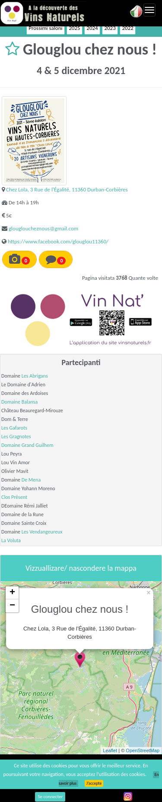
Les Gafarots (14, 428)
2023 (109, 28)
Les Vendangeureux (42, 532)
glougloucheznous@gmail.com (43, 228)
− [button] (12, 605)
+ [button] (12, 592)
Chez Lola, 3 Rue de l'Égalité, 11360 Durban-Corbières (67, 189)
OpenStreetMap (142, 750)
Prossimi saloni (45, 28)
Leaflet (110, 750)
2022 (127, 28)
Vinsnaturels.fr (43, 13)
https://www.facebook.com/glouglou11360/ (58, 241)
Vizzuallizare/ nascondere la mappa (81, 568)
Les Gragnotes (16, 436)
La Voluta (11, 540)
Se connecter (50, 796)
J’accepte (94, 783)
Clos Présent (14, 497)
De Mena (31, 480)
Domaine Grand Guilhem (27, 445)
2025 (74, 28)
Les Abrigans (35, 376)
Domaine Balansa (19, 402)
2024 (92, 28)
